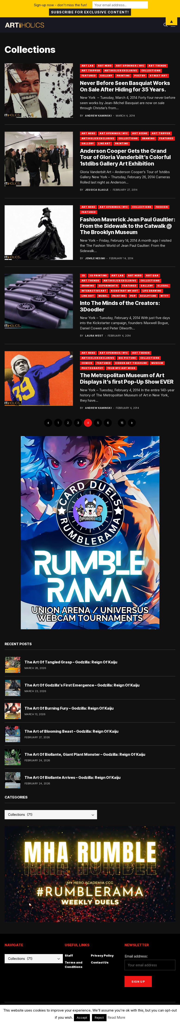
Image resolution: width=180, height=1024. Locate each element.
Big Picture (127, 358)
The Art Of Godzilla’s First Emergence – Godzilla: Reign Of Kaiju (81, 685)
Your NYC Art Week (121, 368)
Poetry (139, 75)
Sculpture (148, 296)
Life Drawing (152, 290)
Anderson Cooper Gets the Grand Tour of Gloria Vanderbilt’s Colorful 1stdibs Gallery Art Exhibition (125, 157)
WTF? (164, 296)
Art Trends (157, 65)
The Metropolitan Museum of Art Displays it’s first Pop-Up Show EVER (127, 378)
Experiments (108, 285)
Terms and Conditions (73, 965)
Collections (151, 70)
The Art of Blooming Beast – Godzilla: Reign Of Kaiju (71, 731)
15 (122, 423)
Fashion (162, 207)
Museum (157, 363)
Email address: (136, 956)
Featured (89, 75)
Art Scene (139, 133)
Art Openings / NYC (130, 65)
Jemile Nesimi (95, 258)
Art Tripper (91, 70)
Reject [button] (99, 1017)
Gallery (106, 75)
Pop (133, 296)
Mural (103, 296)
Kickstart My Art (124, 290)
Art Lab (88, 65)
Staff (69, 955)
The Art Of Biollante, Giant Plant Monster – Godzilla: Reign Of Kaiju (84, 754)
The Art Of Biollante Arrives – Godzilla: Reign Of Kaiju (72, 777)
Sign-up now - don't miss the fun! (60, 5)
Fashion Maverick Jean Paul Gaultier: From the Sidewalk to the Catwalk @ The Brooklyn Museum (127, 225)
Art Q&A (152, 275)
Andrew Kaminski (98, 115)
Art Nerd (105, 65)
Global (162, 285)
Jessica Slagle (96, 189)
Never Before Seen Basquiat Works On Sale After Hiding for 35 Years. (125, 86)
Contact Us (100, 962)
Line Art (104, 143)
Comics (87, 363)
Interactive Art (94, 290)
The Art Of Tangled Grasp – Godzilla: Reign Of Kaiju (70, 662)
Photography (92, 368)
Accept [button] (82, 1017)
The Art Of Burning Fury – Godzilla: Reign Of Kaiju (68, 708)
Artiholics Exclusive (120, 70)
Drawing (148, 138)
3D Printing (98, 275)
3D (83, 275)
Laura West (94, 335)
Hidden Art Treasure (131, 363)
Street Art (158, 75)
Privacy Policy (102, 955)
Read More (116, 1017)
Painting (123, 75)
